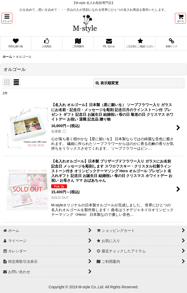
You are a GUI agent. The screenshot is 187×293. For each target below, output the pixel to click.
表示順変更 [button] (107, 83)
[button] (6, 18)
